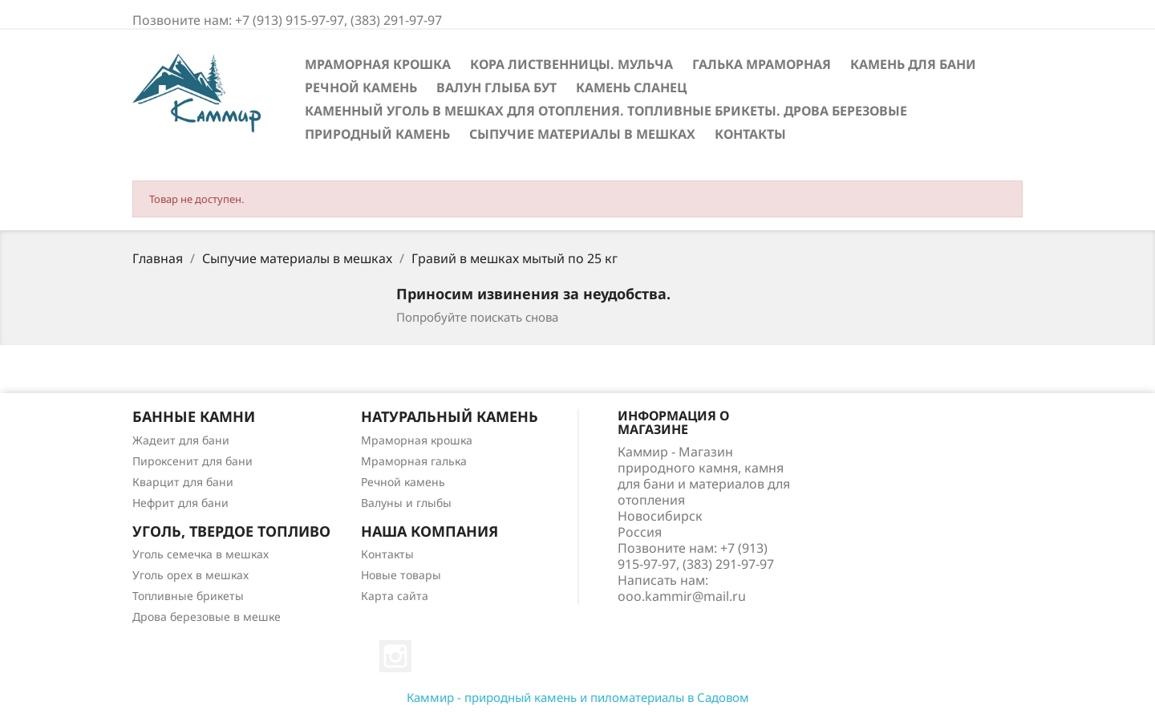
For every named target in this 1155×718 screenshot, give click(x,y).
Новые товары (401, 574)
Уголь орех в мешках (190, 574)
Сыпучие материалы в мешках (582, 134)
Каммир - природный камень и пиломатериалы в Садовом (578, 697)
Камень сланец (631, 87)
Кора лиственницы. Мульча (571, 64)
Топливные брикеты (188, 595)
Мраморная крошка (378, 64)
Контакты (750, 134)
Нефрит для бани (180, 502)
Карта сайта (394, 595)
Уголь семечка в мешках (200, 554)
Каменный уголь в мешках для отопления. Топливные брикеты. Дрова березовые (606, 111)
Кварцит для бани (182, 481)
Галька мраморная (761, 64)
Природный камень (377, 134)
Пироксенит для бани (192, 461)
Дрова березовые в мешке (206, 616)
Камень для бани (913, 64)
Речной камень (361, 87)
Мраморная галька (414, 461)
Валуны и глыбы (406, 502)
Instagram (395, 656)
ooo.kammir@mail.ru (682, 596)
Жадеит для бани (180, 440)
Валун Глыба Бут (496, 87)
